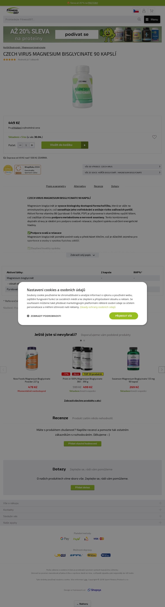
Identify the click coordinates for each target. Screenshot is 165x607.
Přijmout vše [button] (123, 315)
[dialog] (82, 303)
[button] (44, 315)
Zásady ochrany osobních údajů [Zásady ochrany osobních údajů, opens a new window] (98, 307)
